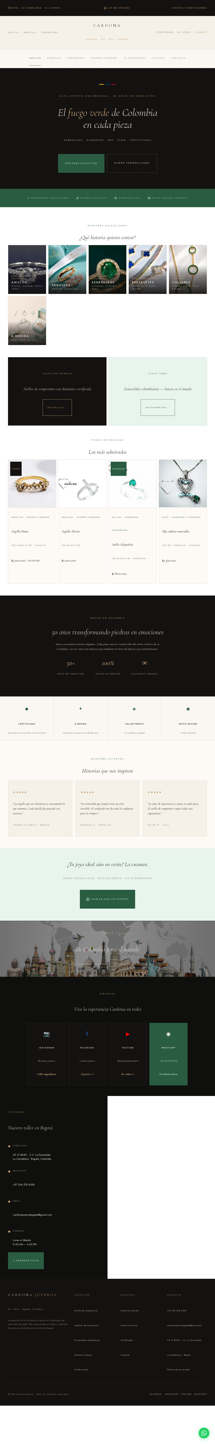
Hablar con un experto (107, 914)
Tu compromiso (135, 58)
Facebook (156, 1414)
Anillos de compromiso (86, 1330)
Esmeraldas (49, 32)
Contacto (178, 58)
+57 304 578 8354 (176, 1330)
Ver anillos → (57, 422)
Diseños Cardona (104, 58)
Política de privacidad (178, 1389)
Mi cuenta (184, 32)
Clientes (158, 58)
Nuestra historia (129, 1345)
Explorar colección (81, 163)
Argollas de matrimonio (86, 1345)
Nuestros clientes (130, 1330)
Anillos (13, 32)
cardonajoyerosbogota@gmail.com (184, 1345)
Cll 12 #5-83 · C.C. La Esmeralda (184, 1360)
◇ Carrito (200, 32)
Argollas (30, 32)
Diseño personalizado (132, 163)
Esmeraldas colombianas (87, 1360)
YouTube (186, 1414)
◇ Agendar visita (26, 1280)
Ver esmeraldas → (157, 422)
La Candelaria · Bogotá (179, 1374)
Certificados (165, 32)
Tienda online (81, 1389)
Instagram (171, 1414)
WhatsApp (200, 1414)
